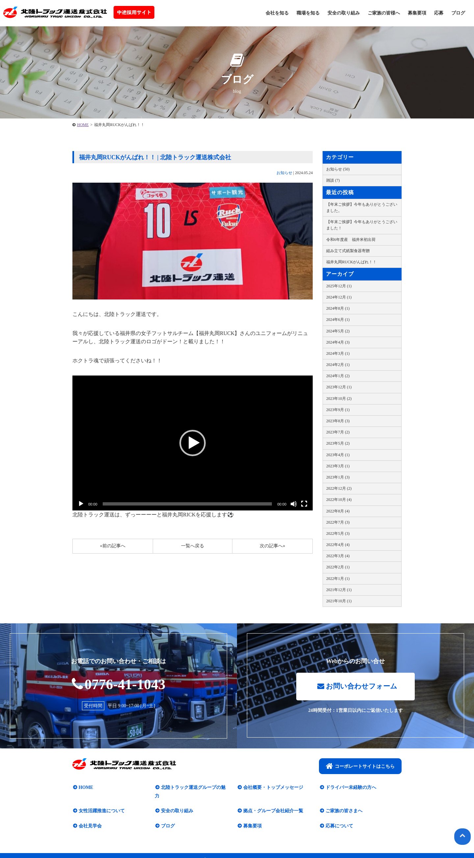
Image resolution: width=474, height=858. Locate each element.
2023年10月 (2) (339, 398)
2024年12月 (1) (339, 297)
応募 (438, 13)
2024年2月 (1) (338, 364)
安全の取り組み (344, 13)
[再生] (81, 504)
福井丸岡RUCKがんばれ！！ (351, 262)
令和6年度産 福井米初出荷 (351, 239)
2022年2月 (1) (338, 567)
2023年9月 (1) (338, 409)
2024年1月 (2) (338, 376)
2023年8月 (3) (338, 421)
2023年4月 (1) (338, 455)
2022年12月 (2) (339, 488)
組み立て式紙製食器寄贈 (348, 250)
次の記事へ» (272, 545)
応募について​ (339, 818)
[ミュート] (293, 504)
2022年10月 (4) (339, 499)
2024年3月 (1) (338, 353)
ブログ (458, 13)
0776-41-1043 (118, 684)
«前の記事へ (112, 545)
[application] (192, 443)
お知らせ (284, 172)
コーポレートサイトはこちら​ (360, 766)
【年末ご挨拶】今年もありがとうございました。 (361, 207)
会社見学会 (89, 818)
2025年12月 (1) (339, 286)
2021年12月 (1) (339, 589)
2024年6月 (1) (338, 319)
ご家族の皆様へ (384, 13)
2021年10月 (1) (339, 601)
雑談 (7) (333, 180)
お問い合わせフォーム (357, 687)
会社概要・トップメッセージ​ (273, 788)
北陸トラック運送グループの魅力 (194, 788)
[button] (192, 443)
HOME (83, 124)
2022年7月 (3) (338, 522)
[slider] (187, 504)
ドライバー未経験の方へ (350, 788)
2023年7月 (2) (338, 432)
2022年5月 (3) (338, 533)
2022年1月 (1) (338, 578)
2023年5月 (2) (338, 443)
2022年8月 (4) (338, 511)
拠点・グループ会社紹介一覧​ (273, 803)
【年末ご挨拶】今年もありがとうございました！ (361, 225)
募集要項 (417, 13)
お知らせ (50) (338, 169)
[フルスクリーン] (304, 504)
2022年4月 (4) (338, 544)
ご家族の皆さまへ (343, 803)
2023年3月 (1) (338, 466)
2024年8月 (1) (338, 308)
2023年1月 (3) (338, 477)
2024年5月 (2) (338, 331)
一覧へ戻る (192, 545)
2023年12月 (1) (339, 387)
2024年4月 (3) (338, 342)
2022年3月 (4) (338, 556)
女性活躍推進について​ (101, 803)
